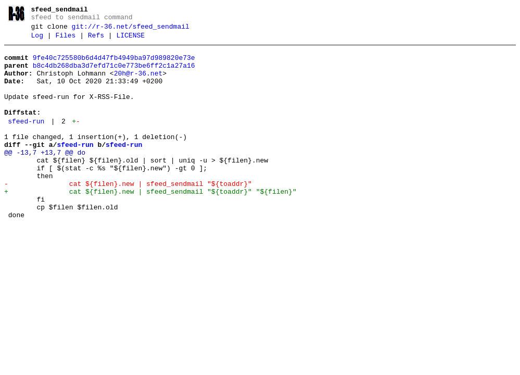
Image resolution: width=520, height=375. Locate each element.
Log (37, 40)
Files (65, 40)
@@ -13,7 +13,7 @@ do (44, 176)
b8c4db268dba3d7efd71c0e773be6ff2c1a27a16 (114, 73)
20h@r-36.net (138, 83)
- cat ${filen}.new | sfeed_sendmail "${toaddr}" (128, 213)
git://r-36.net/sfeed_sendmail (130, 29)
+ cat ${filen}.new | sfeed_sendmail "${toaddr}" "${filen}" (150, 223)
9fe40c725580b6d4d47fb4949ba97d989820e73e (114, 64)
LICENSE (130, 40)
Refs (96, 40)
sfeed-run (26, 140)
